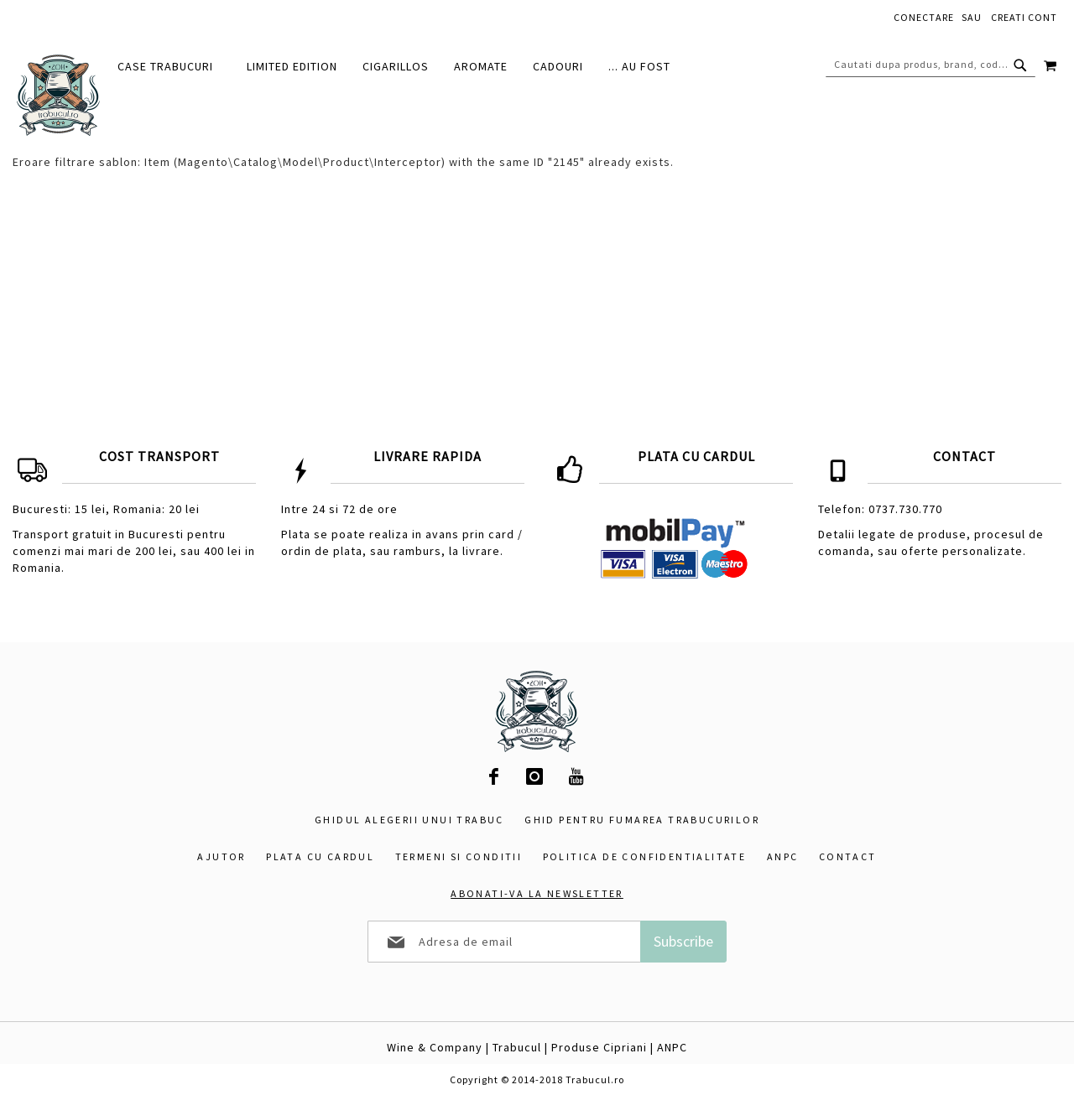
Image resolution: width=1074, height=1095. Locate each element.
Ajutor (221, 856)
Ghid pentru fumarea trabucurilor (641, 819)
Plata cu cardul (320, 856)
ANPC (783, 856)
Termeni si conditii (459, 856)
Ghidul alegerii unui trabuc (409, 819)
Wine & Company (434, 1047)
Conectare (924, 17)
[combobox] (930, 64)
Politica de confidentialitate (645, 856)
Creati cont (1024, 17)
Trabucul (517, 1047)
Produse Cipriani (599, 1047)
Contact (848, 856)
